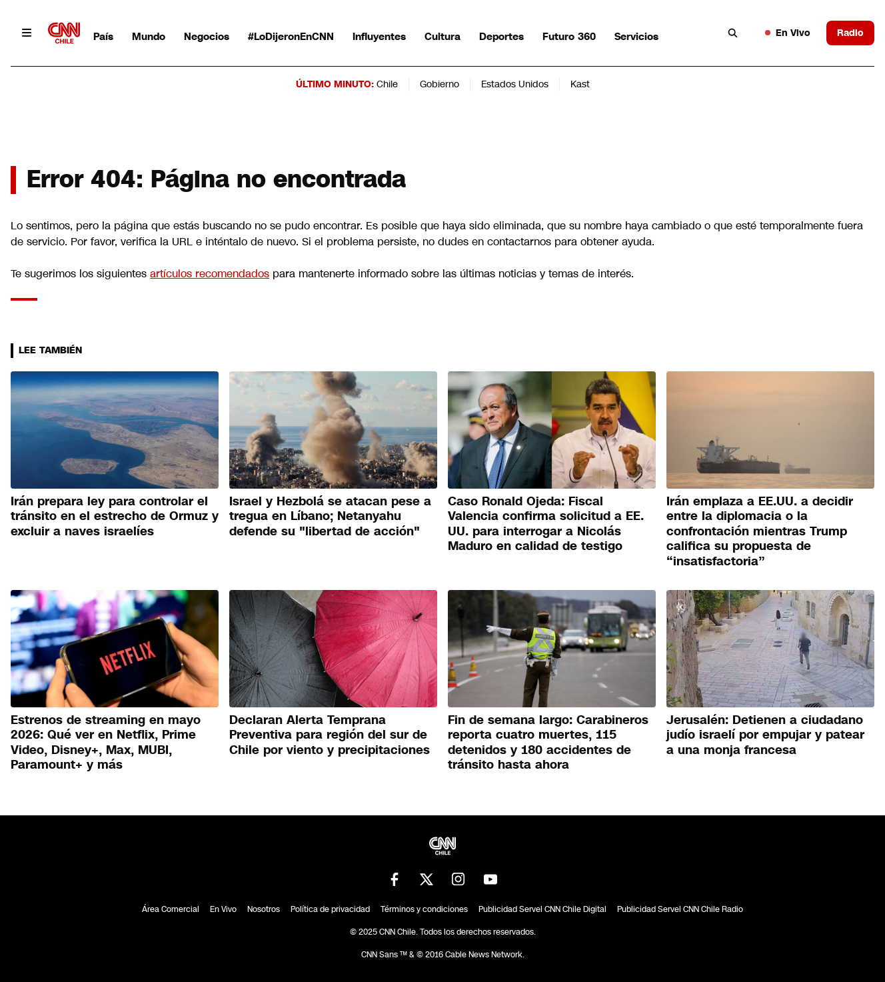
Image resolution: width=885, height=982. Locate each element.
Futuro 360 (569, 36)
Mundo (148, 36)
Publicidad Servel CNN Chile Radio (680, 909)
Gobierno (439, 84)
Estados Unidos (514, 84)
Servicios (636, 36)
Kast (580, 84)
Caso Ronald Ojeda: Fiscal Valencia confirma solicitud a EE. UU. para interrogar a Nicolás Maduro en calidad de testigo (546, 524)
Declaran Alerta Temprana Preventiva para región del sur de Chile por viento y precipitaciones (329, 735)
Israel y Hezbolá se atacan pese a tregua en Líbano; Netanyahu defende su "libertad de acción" (330, 516)
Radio (850, 32)
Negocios (206, 36)
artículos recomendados (209, 273)
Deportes (501, 36)
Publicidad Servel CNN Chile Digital (542, 909)
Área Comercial (170, 909)
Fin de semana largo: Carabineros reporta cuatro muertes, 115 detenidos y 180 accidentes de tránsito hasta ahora (548, 742)
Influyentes (379, 36)
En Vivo (787, 32)
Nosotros (263, 909)
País (103, 36)
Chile (387, 84)
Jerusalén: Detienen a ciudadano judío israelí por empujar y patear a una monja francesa (765, 735)
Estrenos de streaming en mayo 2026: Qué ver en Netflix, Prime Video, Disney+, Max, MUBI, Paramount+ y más (106, 742)
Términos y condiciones (424, 909)
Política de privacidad (330, 909)
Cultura (442, 36)
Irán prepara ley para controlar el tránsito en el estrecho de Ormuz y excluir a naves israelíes (115, 516)
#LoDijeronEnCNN (291, 36)
